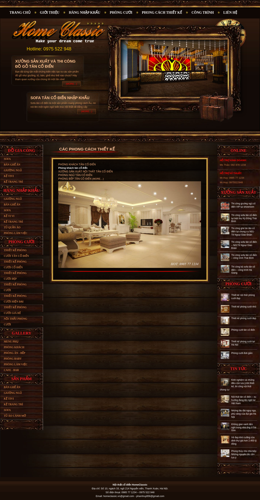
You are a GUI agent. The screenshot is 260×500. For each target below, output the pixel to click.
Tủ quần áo (12, 227)
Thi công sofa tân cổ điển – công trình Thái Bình (244, 256)
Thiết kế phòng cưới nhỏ (243, 306)
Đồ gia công (21, 150)
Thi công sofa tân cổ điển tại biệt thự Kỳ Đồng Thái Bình (244, 218)
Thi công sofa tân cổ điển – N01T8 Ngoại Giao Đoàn (244, 245)
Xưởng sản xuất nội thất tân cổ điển (85, 171)
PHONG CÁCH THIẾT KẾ (162, 12)
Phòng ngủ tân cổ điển (75, 175)
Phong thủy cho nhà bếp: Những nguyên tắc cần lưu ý (244, 454)
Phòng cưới (121, 12)
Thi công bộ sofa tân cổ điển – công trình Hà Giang (243, 269)
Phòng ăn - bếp (14, 353)
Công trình (202, 12)
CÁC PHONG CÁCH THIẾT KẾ (87, 149)
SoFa (7, 410)
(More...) (71, 83)
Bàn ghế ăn (12, 164)
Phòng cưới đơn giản (242, 353)
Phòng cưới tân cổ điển (243, 330)
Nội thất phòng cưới (15, 321)
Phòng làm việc (15, 233)
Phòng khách (14, 347)
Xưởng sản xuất (238, 192)
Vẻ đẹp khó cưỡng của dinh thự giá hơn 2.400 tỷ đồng (244, 440)
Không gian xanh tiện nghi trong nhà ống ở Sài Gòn (243, 427)
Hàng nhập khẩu (84, 12)
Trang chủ (20, 12)
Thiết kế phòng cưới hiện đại (15, 299)
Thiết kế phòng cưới (15, 287)
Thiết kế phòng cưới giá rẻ (15, 310)
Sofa (7, 159)
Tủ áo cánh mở (15, 415)
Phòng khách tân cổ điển (77, 164)
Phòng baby (13, 358)
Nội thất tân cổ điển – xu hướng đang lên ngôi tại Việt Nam (243, 400)
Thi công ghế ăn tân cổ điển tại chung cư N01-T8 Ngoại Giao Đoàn (243, 231)
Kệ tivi (9, 176)
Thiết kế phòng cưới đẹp (15, 276)
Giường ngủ (13, 170)
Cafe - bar (11, 370)
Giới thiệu (49, 12)
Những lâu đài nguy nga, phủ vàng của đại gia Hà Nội (243, 413)
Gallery (21, 333)
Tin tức (238, 368)
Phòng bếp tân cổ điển (75, 178)
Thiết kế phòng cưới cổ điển (15, 264)
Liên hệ (230, 12)
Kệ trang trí (13, 181)
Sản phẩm (21, 379)
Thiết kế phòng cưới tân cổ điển (16, 253)
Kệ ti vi (9, 216)
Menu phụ (11, 341)
